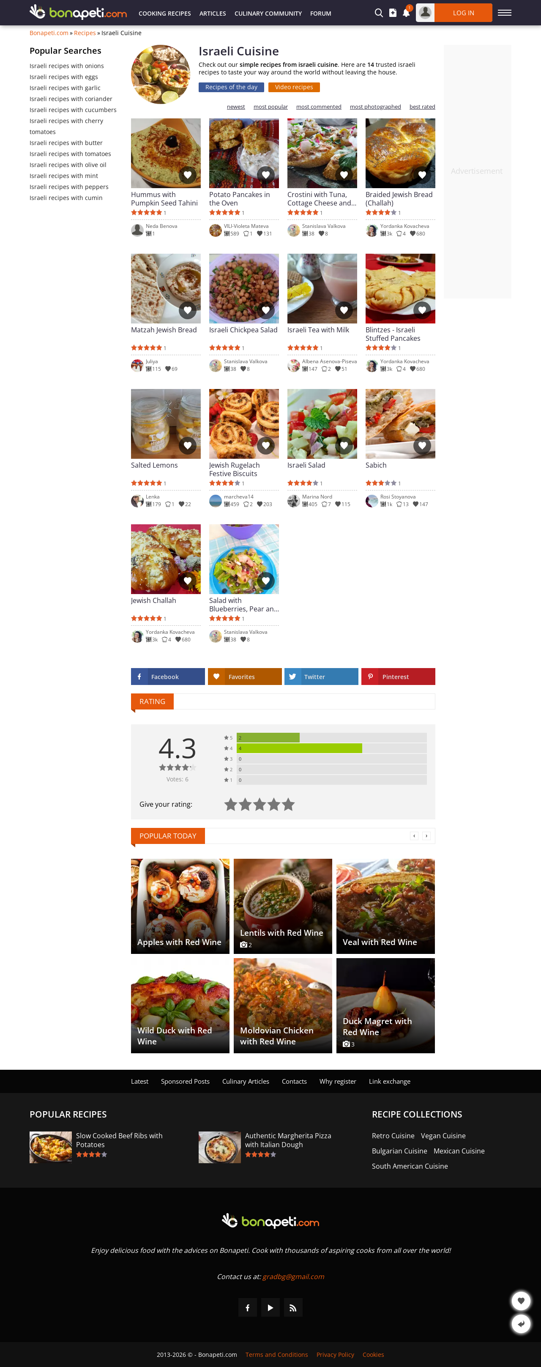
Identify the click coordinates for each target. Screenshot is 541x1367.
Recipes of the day (231, 87)
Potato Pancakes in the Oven (239, 198)
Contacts (294, 1081)
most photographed (375, 107)
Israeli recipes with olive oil (68, 165)
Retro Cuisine (393, 1135)
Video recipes (294, 87)
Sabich (376, 465)
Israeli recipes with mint (64, 176)
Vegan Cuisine (443, 1135)
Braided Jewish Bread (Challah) (399, 198)
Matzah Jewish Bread (164, 330)
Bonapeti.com (49, 33)
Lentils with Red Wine (281, 932)
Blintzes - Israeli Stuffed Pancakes (393, 334)
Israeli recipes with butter (66, 143)
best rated (422, 107)
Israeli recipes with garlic (65, 88)
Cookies (373, 1355)
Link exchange (389, 1081)
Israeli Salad (306, 465)
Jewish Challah (153, 600)
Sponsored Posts (185, 1081)
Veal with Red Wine (380, 942)
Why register (338, 1081)
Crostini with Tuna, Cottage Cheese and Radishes (319, 198)
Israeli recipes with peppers (69, 187)
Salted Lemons (154, 465)
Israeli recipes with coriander (71, 99)
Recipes (85, 33)
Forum (320, 13)
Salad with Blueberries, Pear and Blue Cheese (243, 604)
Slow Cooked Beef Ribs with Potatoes (119, 1140)
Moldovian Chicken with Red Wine (277, 1036)
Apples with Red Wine (179, 942)
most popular (271, 107)
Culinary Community (268, 13)
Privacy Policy (335, 1355)
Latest (139, 1081)
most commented (319, 107)
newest (236, 107)
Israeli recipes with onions (67, 66)
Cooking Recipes (165, 13)
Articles (212, 13)
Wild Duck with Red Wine (174, 1036)
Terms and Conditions (277, 1355)
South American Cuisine (410, 1166)
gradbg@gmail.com (293, 1276)
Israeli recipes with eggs (64, 77)
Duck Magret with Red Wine (377, 1027)
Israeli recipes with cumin (66, 198)
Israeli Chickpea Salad (243, 330)
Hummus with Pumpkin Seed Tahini (164, 198)
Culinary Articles (245, 1081)
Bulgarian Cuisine (399, 1151)
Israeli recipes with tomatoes (70, 154)
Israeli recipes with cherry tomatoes (66, 126)
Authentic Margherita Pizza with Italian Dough (288, 1140)
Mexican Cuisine (459, 1151)
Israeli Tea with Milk (318, 330)
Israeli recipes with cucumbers (73, 110)
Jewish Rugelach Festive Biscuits (234, 469)
